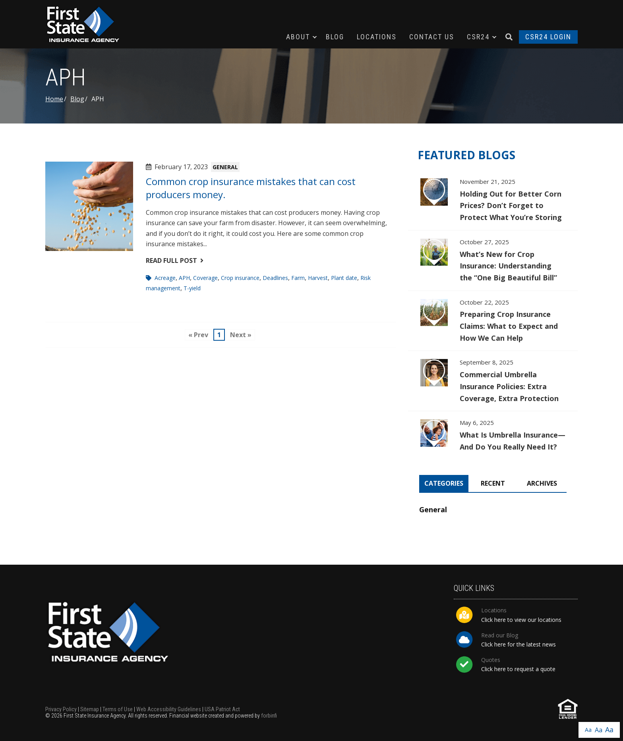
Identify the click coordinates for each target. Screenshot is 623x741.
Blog (335, 37)
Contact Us (431, 37)
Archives (542, 483)
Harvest (318, 278)
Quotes (490, 660)
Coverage (205, 278)
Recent (493, 483)
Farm (298, 278)
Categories (443, 483)
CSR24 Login (548, 37)
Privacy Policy (61, 709)
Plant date (344, 278)
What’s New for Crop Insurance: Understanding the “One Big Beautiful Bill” (493, 260)
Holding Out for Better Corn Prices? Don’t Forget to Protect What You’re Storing (493, 200)
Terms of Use (118, 709)
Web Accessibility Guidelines (168, 709)
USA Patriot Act (222, 709)
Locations (377, 37)
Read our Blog (499, 635)
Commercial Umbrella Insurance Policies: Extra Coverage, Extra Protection (493, 381)
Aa (588, 729)
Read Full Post (174, 260)
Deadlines (275, 278)
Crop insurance (240, 278)
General (225, 167)
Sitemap (89, 709)
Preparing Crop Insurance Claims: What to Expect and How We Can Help (493, 321)
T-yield (192, 288)
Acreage (165, 278)
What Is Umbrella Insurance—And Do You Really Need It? (493, 435)
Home (54, 99)
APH (184, 278)
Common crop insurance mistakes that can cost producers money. (251, 188)
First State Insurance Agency (85, 24)
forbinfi (269, 715)
